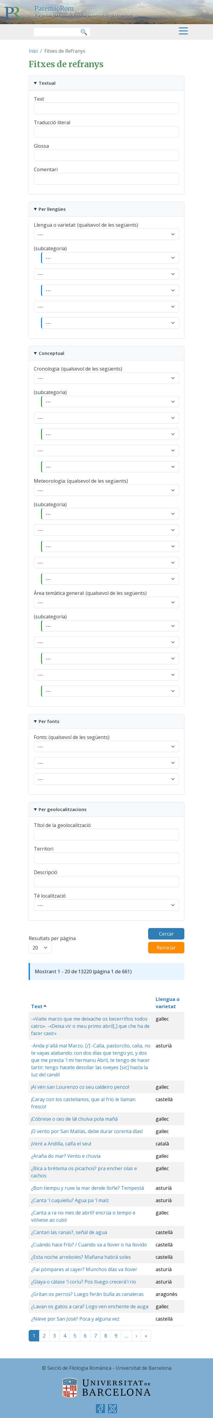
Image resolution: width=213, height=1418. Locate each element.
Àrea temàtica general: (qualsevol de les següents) (90, 593)
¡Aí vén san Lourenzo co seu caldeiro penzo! (80, 1087)
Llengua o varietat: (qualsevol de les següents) (86, 225)
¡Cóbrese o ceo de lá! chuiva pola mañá (74, 1119)
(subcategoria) (50, 248)
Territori (43, 848)
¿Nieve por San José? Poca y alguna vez (75, 1318)
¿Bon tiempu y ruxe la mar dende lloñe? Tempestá (87, 1188)
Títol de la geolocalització (62, 825)
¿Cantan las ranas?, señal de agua (69, 1232)
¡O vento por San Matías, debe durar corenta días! (87, 1131)
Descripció (45, 872)
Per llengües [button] (52, 209)
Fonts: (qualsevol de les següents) (72, 737)
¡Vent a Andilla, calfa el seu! (61, 1143)
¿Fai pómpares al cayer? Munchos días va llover (84, 1269)
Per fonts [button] (49, 721)
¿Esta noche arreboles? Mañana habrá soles (81, 1257)
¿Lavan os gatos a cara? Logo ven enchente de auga (89, 1306)
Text (39, 99)
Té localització (50, 895)
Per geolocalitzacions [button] (63, 809)
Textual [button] (47, 83)
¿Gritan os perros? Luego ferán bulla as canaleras (87, 1294)
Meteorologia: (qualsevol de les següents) (81, 481)
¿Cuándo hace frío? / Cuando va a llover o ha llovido (89, 1244)
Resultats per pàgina (52, 938)
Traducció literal (52, 122)
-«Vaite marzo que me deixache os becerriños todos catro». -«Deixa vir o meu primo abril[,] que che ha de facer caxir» (90, 1026)
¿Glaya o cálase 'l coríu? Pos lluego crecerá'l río (83, 1281)
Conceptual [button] (51, 353)
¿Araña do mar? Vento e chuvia (65, 1156)
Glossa (41, 146)
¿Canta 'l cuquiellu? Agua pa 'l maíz (70, 1200)
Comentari (46, 169)
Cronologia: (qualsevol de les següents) (78, 368)
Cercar (166, 933)
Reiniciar (166, 947)
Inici (33, 51)
